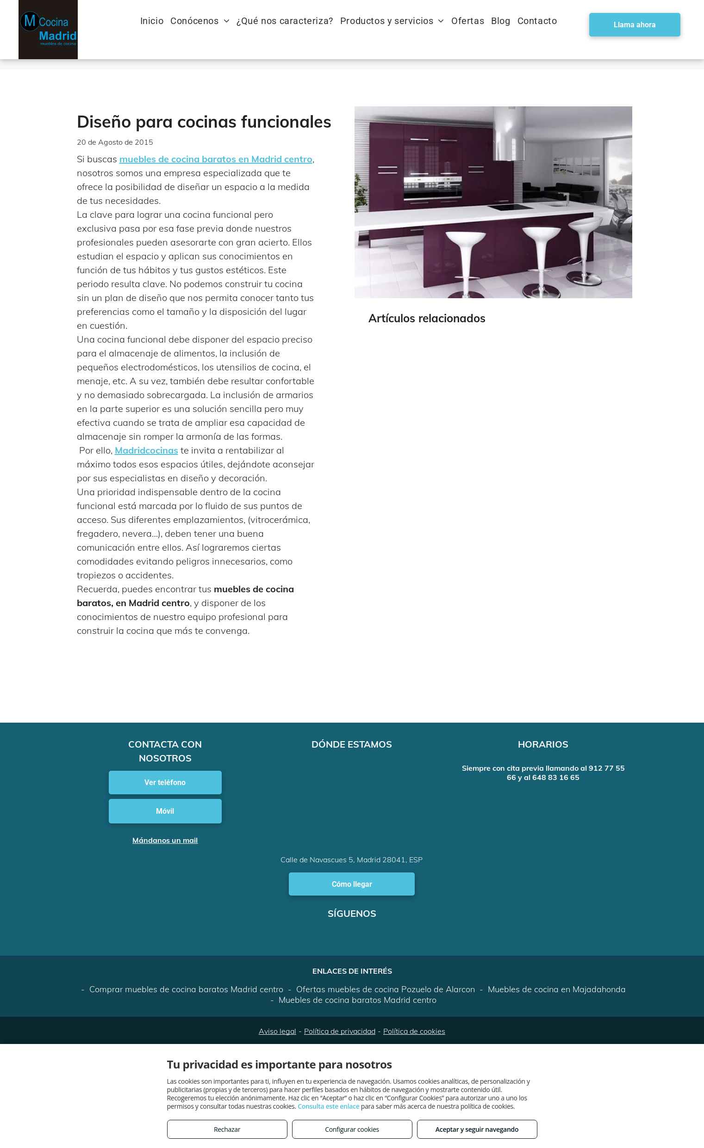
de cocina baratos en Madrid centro (235, 159)
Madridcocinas (146, 450)
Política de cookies (414, 1031)
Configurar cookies (352, 1129)
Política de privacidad (339, 1031)
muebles (138, 159)
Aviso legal (277, 1031)
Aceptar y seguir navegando (477, 1129)
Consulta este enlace (328, 1106)
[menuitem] (155, 20)
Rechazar (227, 1129)
